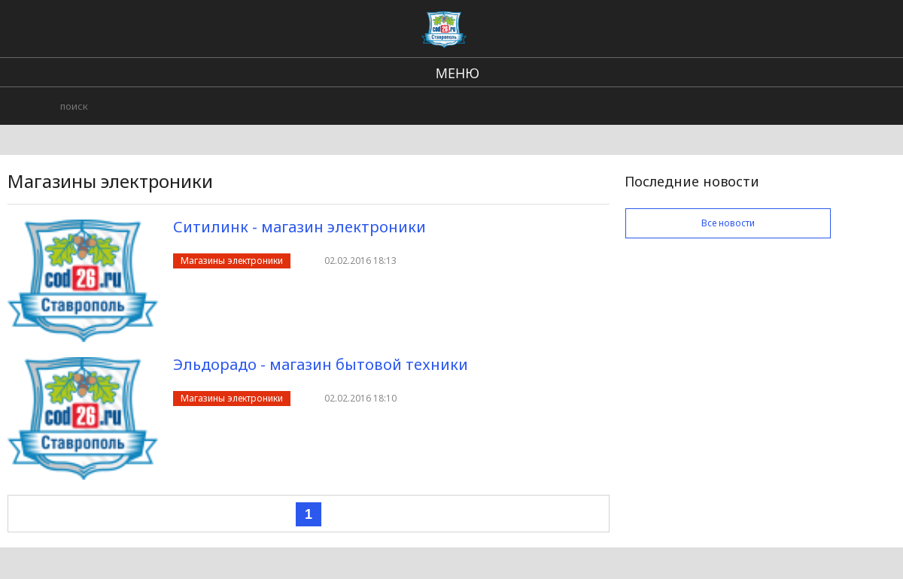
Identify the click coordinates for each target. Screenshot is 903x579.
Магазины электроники (232, 260)
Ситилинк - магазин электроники (299, 227)
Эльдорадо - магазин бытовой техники (320, 364)
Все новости (728, 223)
